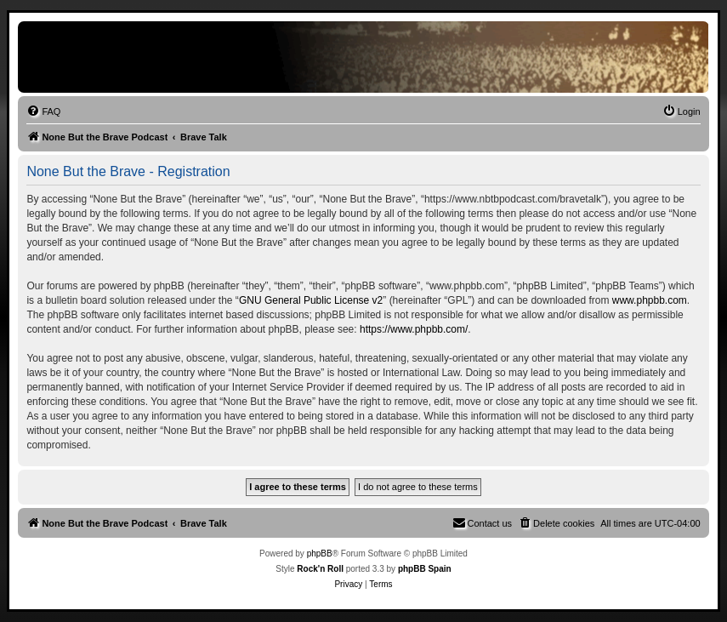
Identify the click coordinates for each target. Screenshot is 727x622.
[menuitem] (43, 111)
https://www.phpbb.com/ (414, 329)
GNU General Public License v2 (311, 300)
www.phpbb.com (649, 300)
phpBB (319, 553)
